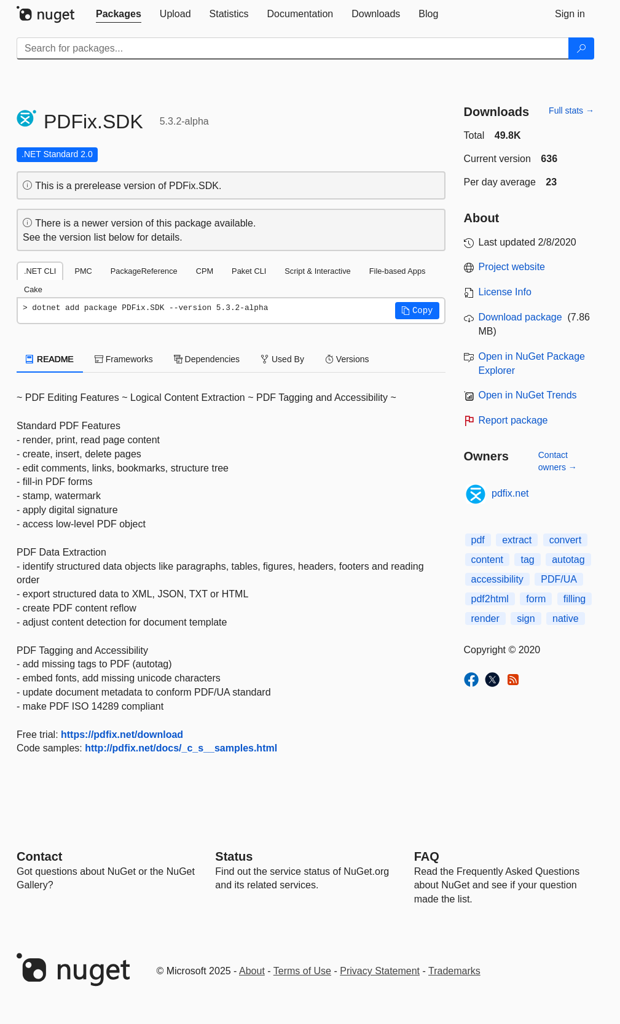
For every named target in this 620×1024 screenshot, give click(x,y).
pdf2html (490, 599)
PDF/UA (559, 579)
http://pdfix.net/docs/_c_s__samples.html (181, 748)
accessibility (497, 579)
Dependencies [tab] (207, 359)
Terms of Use (302, 971)
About (252, 971)
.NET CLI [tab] (40, 271)
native (565, 618)
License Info (505, 292)
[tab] (119, 14)
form (536, 599)
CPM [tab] (204, 271)
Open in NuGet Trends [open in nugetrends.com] (528, 395)
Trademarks (454, 971)
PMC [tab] (83, 271)
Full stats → (571, 110)
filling (574, 599)
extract (517, 540)
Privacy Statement (380, 971)
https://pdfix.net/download (122, 734)
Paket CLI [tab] (249, 271)
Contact (39, 856)
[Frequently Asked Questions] (426, 856)
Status (234, 856)
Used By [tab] (282, 359)
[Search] (581, 48)
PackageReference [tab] (144, 271)
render (485, 618)
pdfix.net (510, 493)
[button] (417, 310)
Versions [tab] (347, 359)
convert (565, 540)
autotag (568, 559)
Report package (513, 420)
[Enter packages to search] (293, 48)
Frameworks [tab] (124, 359)
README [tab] (50, 359)
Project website (512, 267)
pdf (478, 540)
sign (526, 618)
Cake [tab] (33, 289)
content (487, 559)
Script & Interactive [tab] (317, 271)
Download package (520, 317)
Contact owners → (557, 461)
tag (527, 559)
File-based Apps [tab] (397, 271)
